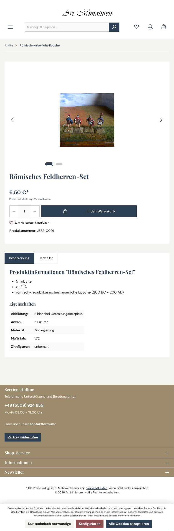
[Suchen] (114, 27)
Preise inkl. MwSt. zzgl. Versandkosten (29, 199)
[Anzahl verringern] (13, 211)
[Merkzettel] (136, 27)
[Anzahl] (24, 211)
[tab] (19, 258)
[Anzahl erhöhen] (35, 211)
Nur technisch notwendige (49, 524)
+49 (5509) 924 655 (24, 405)
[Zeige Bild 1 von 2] (49, 164)
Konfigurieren (90, 524)
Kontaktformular (43, 424)
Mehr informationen (129, 515)
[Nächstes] (161, 119)
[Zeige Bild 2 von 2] (59, 164)
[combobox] (67, 27)
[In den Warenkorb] (89, 211)
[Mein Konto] (150, 27)
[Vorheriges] (12, 119)
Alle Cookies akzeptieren (129, 524)
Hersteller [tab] (45, 258)
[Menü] (10, 27)
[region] (87, 120)
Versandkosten (97, 488)
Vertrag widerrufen (23, 437)
